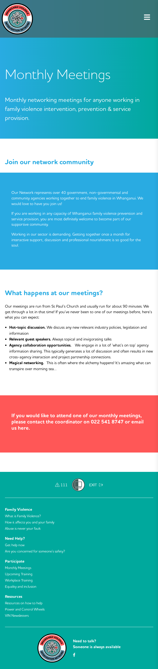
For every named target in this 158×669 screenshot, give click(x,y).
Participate (14, 561)
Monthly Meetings (18, 568)
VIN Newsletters (17, 615)
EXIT (96, 484)
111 (61, 484)
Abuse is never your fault (23, 528)
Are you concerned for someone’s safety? (35, 551)
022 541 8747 (107, 421)
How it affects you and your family (29, 522)
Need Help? (15, 538)
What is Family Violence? (23, 516)
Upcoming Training (19, 574)
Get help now (15, 545)
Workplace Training (19, 580)
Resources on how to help (23, 603)
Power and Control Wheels (25, 609)
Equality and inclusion (20, 586)
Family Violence (18, 509)
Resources (13, 596)
